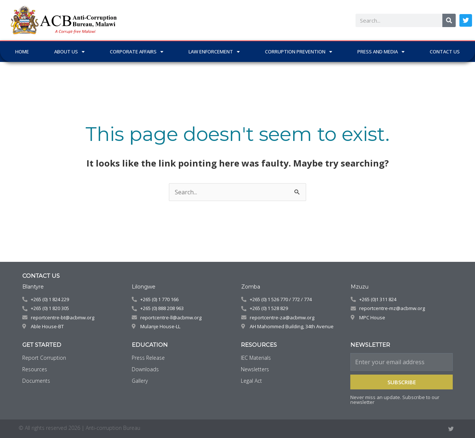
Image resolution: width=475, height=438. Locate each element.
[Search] (449, 20)
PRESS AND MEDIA (380, 52)
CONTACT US (445, 51)
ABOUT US (69, 52)
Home (22, 51)
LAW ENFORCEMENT (214, 52)
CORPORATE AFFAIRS (136, 52)
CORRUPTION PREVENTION (298, 52)
